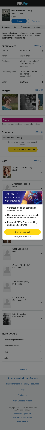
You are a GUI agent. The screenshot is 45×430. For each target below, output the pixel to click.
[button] (22, 232)
